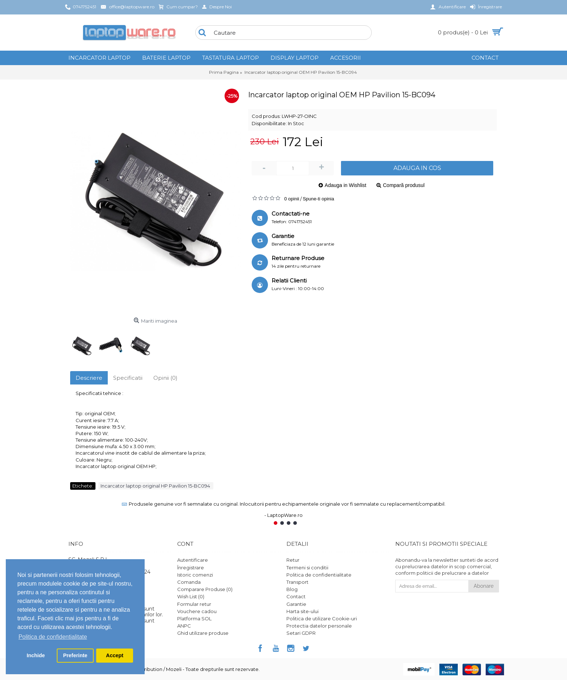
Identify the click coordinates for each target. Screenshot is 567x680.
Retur (292, 560)
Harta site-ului (302, 611)
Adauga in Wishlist (345, 185)
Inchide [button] (36, 655)
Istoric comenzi (195, 575)
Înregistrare (190, 567)
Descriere (89, 377)
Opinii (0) (165, 377)
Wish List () (190, 596)
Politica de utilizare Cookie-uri (321, 618)
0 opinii (291, 198)
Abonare (484, 586)
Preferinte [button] (75, 655)
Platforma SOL (194, 618)
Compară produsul (404, 185)
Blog (292, 589)
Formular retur (194, 604)
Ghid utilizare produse (203, 633)
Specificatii (127, 377)
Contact (296, 596)
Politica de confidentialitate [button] (52, 637)
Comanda (189, 582)
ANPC (184, 626)
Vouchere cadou (197, 611)
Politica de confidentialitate (318, 575)
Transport (297, 582)
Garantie (296, 604)
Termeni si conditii (307, 567)
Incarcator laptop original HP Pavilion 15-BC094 (156, 486)
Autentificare (192, 560)
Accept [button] (114, 655)
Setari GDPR (301, 633)
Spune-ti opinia (318, 198)
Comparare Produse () (205, 589)
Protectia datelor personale (319, 626)
